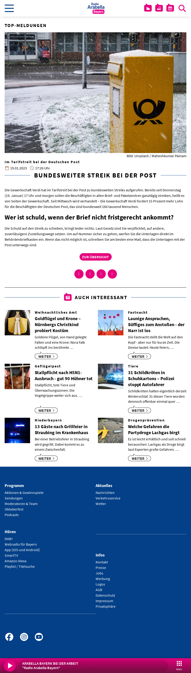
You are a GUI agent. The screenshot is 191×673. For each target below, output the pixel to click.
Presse (101, 567)
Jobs (99, 573)
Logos (100, 584)
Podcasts (12, 514)
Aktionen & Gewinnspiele (24, 492)
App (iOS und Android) (22, 549)
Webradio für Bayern (21, 544)
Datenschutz (105, 595)
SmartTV (11, 555)
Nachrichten (105, 492)
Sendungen (14, 498)
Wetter (101, 503)
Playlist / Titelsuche (20, 566)
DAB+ (9, 538)
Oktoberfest (14, 509)
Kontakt (102, 562)
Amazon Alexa (15, 561)
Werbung (103, 578)
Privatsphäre (106, 606)
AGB (99, 589)
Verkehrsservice (108, 498)
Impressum (104, 600)
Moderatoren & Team (21, 503)
